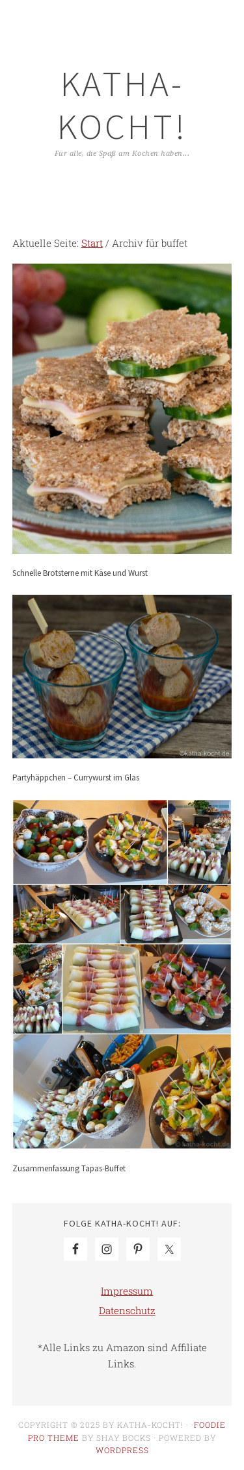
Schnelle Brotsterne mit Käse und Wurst (80, 573)
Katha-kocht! (122, 105)
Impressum (127, 1290)
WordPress (122, 1450)
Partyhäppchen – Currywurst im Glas (75, 777)
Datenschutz (127, 1310)
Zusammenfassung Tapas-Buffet (69, 1168)
